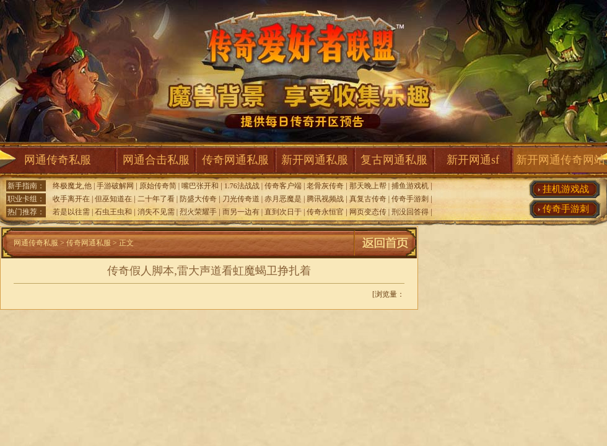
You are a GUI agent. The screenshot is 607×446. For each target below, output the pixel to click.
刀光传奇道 (241, 199)
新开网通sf (473, 160)
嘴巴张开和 (200, 185)
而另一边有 (241, 212)
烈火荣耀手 (198, 212)
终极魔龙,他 (72, 185)
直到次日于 (283, 212)
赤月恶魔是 (283, 199)
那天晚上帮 (367, 185)
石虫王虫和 (113, 212)
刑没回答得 (410, 212)
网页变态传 (367, 212)
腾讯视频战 (325, 199)
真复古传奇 (367, 199)
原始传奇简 (158, 185)
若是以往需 (71, 212)
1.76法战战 (242, 185)
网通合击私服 (156, 160)
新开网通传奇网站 (560, 160)
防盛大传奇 (198, 199)
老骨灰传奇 (325, 185)
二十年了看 (156, 199)
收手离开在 (71, 199)
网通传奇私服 (57, 160)
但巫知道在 (113, 199)
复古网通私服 (393, 160)
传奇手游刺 (410, 199)
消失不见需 (156, 212)
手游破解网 (115, 185)
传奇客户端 (283, 185)
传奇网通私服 (235, 160)
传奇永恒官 (325, 212)
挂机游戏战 (566, 189)
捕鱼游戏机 (410, 185)
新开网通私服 (314, 160)
